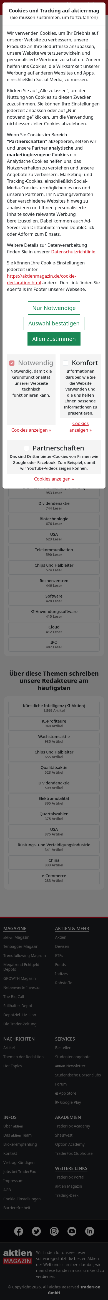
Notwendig (35, 362)
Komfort (85, 362)
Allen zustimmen (54, 339)
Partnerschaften (58, 447)
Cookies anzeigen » (31, 430)
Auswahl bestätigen (53, 323)
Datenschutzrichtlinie (73, 252)
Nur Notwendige (54, 308)
